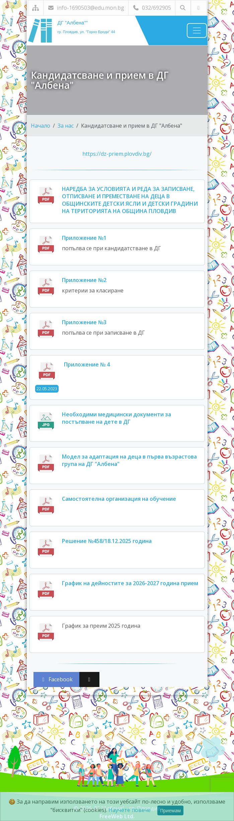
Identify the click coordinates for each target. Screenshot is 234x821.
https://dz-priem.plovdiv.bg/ (117, 153)
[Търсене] (182, 7)
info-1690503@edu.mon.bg (86, 7)
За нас (66, 125)
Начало (40, 125)
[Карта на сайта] (35, 7)
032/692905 (152, 7)
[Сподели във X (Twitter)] (89, 679)
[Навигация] (196, 30)
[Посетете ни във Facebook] (198, 7)
